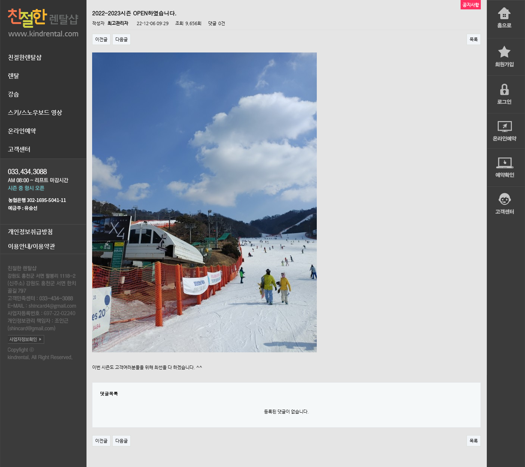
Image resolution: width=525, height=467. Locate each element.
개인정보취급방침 (30, 231)
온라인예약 (22, 131)
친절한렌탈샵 (25, 57)
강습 (13, 94)
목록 (474, 39)
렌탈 (13, 75)
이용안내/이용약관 (31, 246)
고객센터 (19, 149)
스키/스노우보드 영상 (35, 112)
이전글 (101, 39)
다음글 (121, 39)
